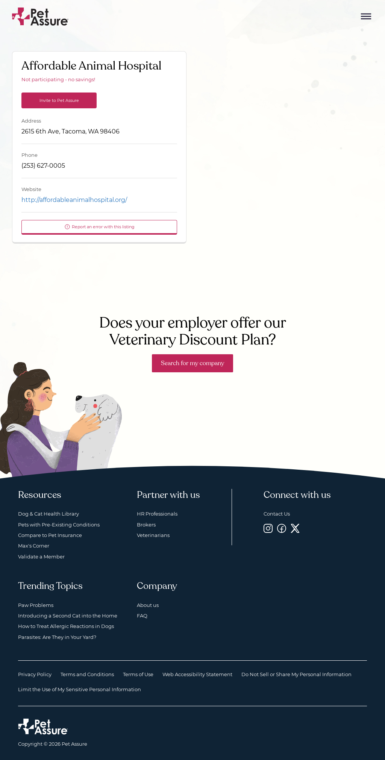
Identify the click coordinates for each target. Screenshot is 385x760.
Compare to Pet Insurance (50, 535)
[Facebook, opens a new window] (281, 528)
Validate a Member (41, 557)
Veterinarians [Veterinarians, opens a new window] (153, 535)
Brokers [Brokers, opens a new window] (146, 525)
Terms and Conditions (87, 674)
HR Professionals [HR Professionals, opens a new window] (157, 514)
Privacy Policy (35, 674)
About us (148, 605)
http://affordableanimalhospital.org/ (74, 199)
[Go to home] (40, 16)
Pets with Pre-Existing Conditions (59, 525)
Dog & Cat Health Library (48, 514)
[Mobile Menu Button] (366, 16)
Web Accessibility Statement (197, 674)
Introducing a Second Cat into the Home (67, 616)
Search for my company (192, 363)
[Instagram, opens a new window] (268, 528)
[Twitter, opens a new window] (295, 528)
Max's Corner (33, 546)
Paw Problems (35, 605)
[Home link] (43, 726)
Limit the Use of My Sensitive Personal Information (79, 689)
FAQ (142, 616)
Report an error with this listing (99, 227)
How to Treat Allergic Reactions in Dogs (66, 626)
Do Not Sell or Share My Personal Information (296, 674)
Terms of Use (138, 674)
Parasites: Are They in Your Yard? (57, 637)
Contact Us (277, 514)
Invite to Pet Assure (59, 100)
